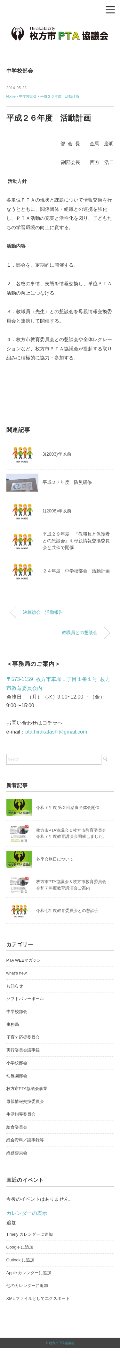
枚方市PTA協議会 (61, 1343)
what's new (16, 973)
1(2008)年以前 (57, 510)
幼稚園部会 (16, 1075)
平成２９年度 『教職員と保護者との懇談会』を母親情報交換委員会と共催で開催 (76, 540)
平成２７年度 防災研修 (67, 482)
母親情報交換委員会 (25, 1101)
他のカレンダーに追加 (27, 1285)
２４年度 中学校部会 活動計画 (76, 570)
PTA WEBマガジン (23, 960)
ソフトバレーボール (25, 998)
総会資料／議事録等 (25, 1140)
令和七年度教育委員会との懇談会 (67, 910)
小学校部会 (16, 1062)
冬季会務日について (55, 859)
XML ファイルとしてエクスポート (38, 1298)
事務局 (12, 1024)
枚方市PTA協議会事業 (26, 1088)
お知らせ (14, 985)
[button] (11, 1222)
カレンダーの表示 (26, 1213)
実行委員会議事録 (23, 1050)
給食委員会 (16, 1127)
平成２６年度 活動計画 (59, 96)
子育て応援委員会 (23, 1037)
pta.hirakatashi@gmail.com (56, 731)
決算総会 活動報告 (43, 612)
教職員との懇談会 (80, 632)
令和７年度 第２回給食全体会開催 (68, 807)
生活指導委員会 (21, 1114)
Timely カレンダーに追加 (29, 1234)
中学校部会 (19, 70)
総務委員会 (16, 1152)
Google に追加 (20, 1247)
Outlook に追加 (20, 1260)
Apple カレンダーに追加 (29, 1272)
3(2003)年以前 (57, 454)
